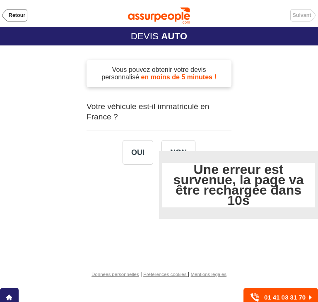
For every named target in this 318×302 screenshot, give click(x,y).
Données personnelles (115, 274)
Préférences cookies (165, 274)
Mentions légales (208, 274)
